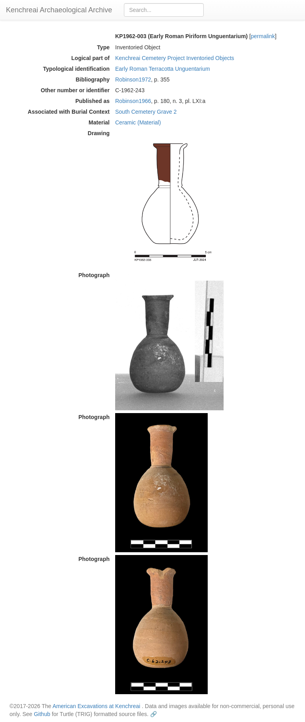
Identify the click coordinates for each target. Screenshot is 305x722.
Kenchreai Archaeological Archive (59, 10)
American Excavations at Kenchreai (96, 706)
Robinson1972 (133, 79)
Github (42, 714)
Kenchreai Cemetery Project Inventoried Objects (174, 58)
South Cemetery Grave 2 (146, 112)
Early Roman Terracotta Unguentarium (162, 69)
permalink (263, 36)
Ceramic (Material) (138, 122)
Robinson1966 (133, 101)
